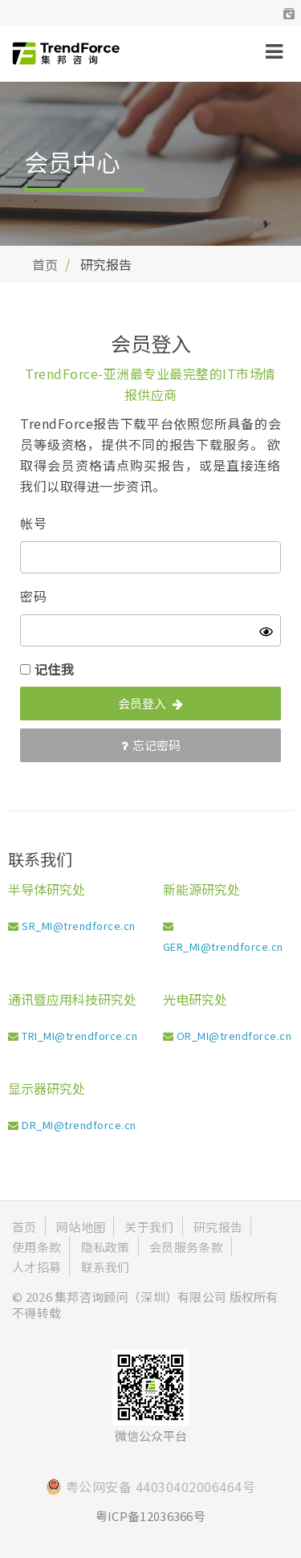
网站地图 (80, 1226)
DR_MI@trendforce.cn (79, 1124)
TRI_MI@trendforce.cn (79, 1035)
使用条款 (36, 1246)
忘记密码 (151, 744)
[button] (289, 13)
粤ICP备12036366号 (150, 1515)
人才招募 (36, 1266)
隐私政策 (105, 1246)
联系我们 (105, 1266)
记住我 (55, 669)
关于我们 (148, 1226)
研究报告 (217, 1226)
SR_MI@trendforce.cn (79, 925)
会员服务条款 (186, 1246)
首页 (45, 264)
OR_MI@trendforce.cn (234, 1035)
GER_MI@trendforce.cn (223, 946)
